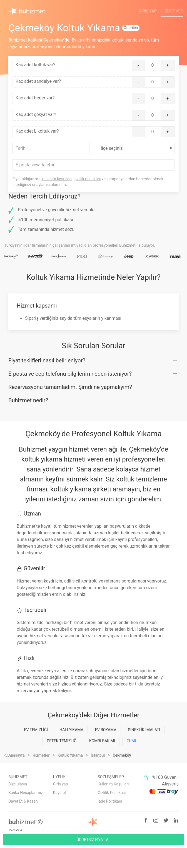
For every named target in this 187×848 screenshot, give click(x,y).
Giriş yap (60, 784)
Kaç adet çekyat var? (36, 114)
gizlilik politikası (87, 179)
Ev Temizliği (36, 730)
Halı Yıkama (71, 730)
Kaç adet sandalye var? (38, 81)
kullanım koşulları (56, 179)
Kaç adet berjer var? (35, 97)
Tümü (132, 741)
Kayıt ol (59, 792)
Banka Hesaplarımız (25, 792)
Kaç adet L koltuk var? (37, 131)
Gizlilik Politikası (112, 792)
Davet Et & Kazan (23, 801)
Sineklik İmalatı (144, 730)
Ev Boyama (105, 730)
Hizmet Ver (172, 11)
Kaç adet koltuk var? (35, 64)
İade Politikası (110, 801)
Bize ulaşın (17, 784)
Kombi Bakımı (102, 741)
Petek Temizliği (62, 741)
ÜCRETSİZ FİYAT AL (93, 839)
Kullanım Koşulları (113, 784)
